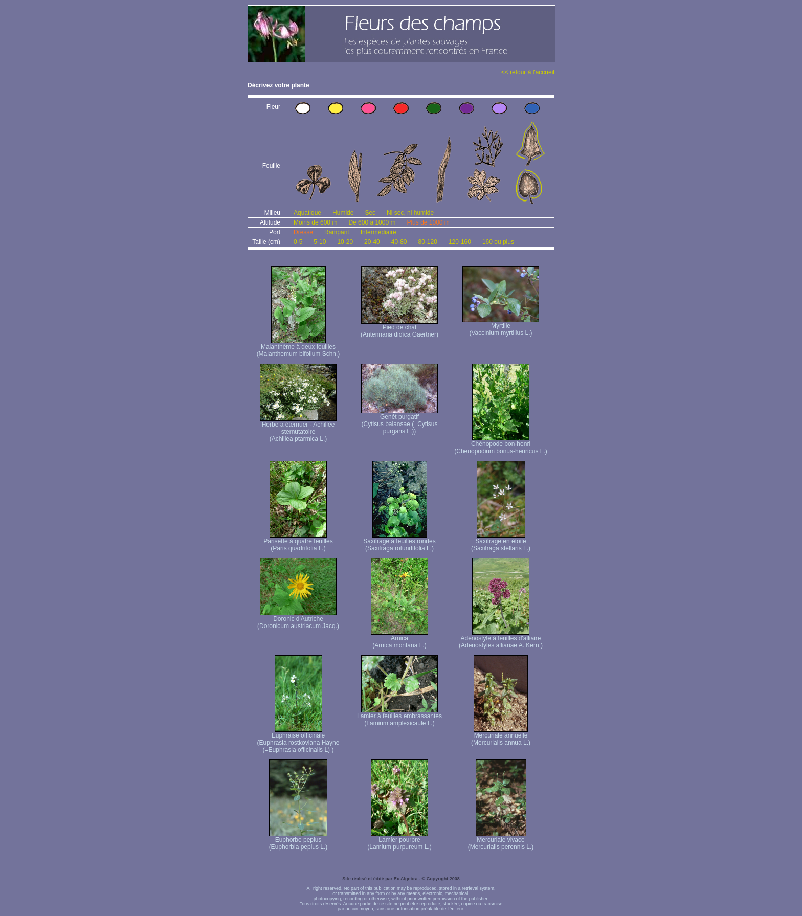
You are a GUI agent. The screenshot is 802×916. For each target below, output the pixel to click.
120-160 (460, 241)
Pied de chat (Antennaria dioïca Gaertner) (399, 328)
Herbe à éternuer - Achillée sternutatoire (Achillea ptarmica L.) (298, 428)
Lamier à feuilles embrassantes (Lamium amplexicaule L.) (399, 717)
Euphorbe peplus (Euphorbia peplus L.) (298, 841)
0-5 (298, 241)
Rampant (336, 232)
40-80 (399, 241)
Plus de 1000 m (428, 222)
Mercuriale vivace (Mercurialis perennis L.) (501, 841)
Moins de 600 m (315, 222)
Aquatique (307, 212)
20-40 (372, 241)
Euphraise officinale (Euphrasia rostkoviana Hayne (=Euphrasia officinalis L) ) (298, 739)
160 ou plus (498, 241)
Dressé (303, 232)
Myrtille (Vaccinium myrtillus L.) (500, 327)
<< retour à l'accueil (527, 72)
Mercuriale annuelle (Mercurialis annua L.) (500, 736)
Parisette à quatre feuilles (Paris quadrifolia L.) (297, 542)
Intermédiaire (378, 232)
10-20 (345, 241)
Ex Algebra (406, 878)
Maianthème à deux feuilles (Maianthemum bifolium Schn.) (298, 348)
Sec (370, 212)
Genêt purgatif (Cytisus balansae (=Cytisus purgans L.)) (399, 421)
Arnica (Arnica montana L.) (399, 639)
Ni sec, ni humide (410, 212)
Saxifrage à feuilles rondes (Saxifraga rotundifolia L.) (399, 542)
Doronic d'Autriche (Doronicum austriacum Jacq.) (298, 620)
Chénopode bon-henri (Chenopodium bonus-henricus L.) (500, 445)
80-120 (427, 241)
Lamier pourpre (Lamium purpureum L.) (399, 841)
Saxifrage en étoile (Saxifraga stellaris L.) (500, 542)
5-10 (320, 241)
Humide (342, 212)
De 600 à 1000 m (371, 222)
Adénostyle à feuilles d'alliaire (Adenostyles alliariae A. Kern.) (501, 639)
